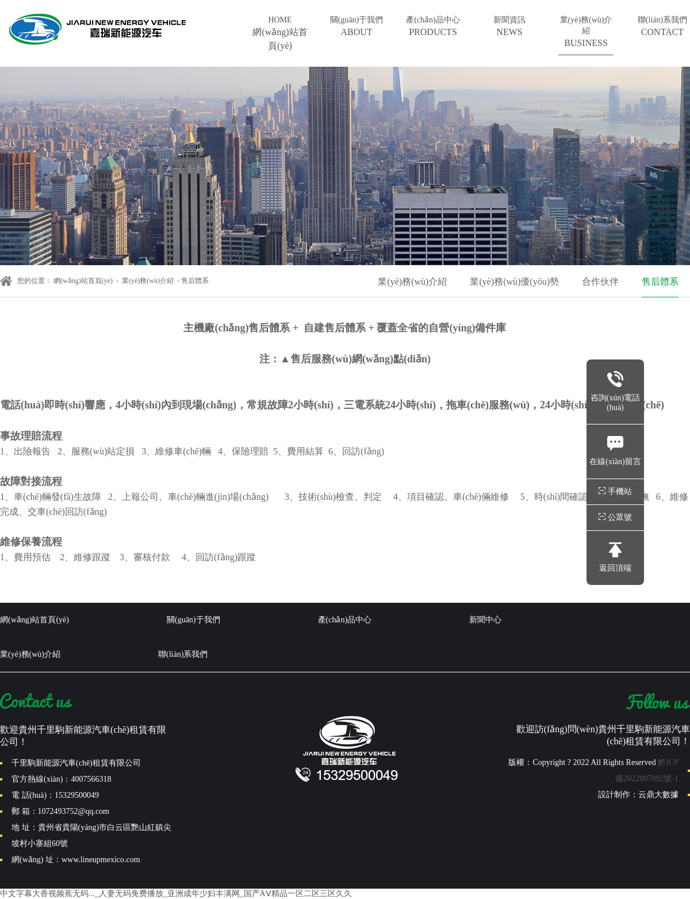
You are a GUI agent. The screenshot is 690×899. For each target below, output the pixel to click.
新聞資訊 (509, 27)
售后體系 (660, 281)
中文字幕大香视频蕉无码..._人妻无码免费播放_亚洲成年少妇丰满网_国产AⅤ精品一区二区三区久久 (176, 893)
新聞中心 (485, 619)
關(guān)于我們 (356, 27)
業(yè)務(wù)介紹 (586, 33)
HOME (280, 34)
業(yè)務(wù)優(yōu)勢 (514, 281)
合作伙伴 (600, 281)
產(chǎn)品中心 (433, 27)
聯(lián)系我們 (662, 27)
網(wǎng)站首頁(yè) (83, 281)
